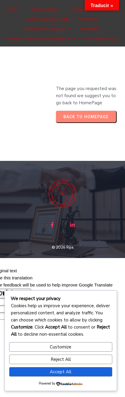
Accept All (60, 372)
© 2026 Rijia (62, 247)
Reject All (61, 359)
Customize (60, 347)
